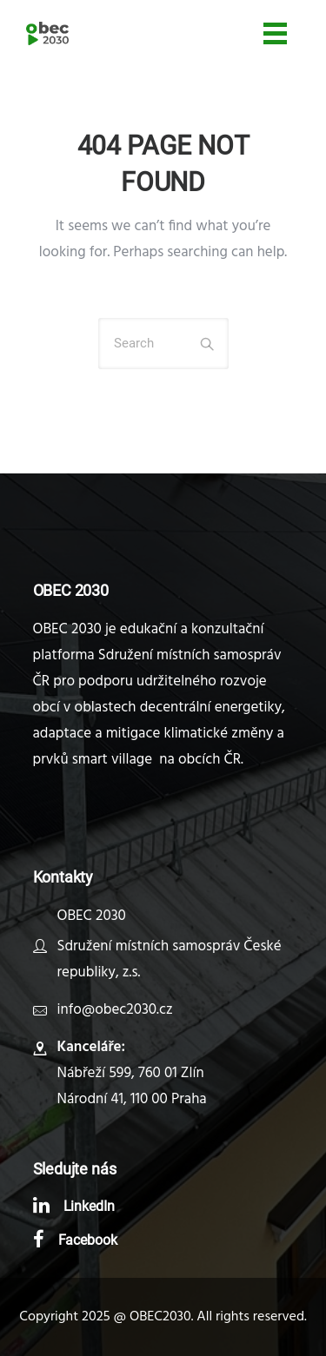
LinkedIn (89, 1206)
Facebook (88, 1240)
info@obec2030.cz (115, 1010)
